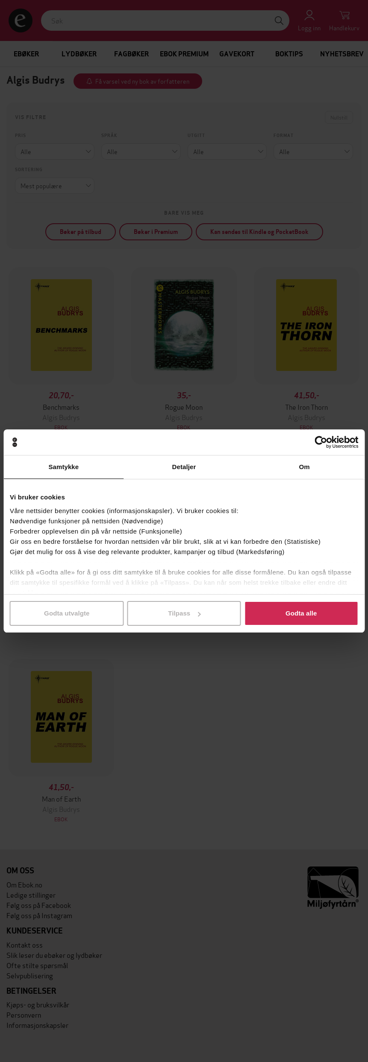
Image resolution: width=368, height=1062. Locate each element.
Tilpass (184, 613)
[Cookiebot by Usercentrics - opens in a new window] (320, 442)
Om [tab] (304, 466)
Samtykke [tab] (63, 466)
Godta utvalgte (66, 613)
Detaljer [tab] (184, 466)
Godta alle (301, 613)
